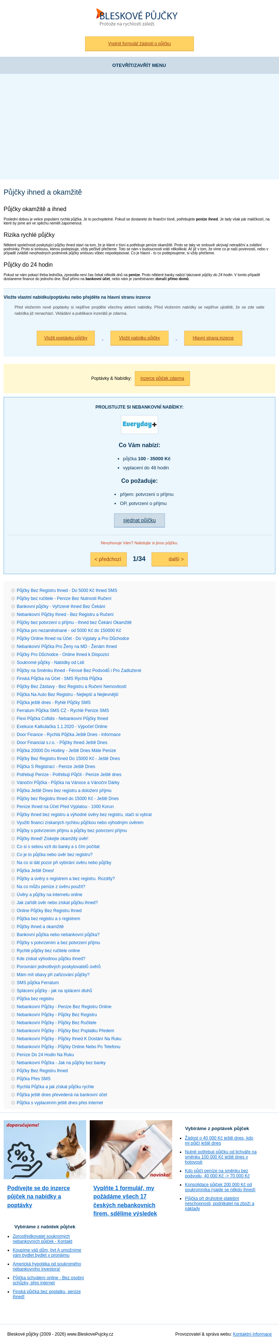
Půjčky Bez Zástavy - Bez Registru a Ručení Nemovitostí (71, 686)
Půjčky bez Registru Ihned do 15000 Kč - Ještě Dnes (68, 798)
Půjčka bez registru (35, 998)
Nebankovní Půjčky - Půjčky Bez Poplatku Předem (65, 1030)
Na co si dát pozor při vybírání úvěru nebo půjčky (64, 862)
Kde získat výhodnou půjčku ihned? (51, 958)
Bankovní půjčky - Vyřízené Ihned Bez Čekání (61, 606)
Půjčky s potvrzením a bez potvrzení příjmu (58, 942)
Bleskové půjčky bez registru (139, 18)
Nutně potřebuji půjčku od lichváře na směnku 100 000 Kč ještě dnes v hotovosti (220, 1157)
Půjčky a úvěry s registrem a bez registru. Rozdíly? (66, 878)
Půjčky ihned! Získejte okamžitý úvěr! (52, 838)
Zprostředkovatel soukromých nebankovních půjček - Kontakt (42, 1239)
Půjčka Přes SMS (33, 1078)
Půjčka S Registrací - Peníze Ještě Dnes (56, 766)
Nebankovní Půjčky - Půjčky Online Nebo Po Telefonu (68, 1046)
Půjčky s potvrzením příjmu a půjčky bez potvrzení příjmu (72, 830)
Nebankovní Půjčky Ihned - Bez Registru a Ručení (65, 614)
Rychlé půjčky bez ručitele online (48, 950)
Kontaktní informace (252, 1334)
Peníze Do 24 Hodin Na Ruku (45, 1054)
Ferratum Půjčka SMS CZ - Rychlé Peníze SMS (63, 710)
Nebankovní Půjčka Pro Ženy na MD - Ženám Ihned (67, 646)
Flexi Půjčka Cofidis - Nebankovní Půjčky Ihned (62, 718)
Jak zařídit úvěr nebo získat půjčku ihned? (57, 902)
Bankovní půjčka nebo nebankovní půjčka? (58, 934)
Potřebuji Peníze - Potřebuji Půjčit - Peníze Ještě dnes (69, 774)
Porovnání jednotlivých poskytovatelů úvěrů (59, 966)
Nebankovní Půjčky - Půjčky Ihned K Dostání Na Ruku (69, 1038)
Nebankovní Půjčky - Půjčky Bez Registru (57, 1014)
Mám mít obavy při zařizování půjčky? (53, 974)
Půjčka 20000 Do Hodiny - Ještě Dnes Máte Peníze (66, 750)
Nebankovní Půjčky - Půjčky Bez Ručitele (56, 1022)
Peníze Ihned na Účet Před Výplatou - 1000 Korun (65, 806)
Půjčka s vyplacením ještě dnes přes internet (60, 1102)
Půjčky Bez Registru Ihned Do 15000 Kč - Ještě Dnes (68, 758)
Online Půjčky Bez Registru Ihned (49, 910)
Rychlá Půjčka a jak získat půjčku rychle (55, 1086)
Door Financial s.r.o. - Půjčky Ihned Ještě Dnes (62, 742)
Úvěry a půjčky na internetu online (49, 894)
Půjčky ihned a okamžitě (40, 926)
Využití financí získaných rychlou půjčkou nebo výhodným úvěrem (80, 822)
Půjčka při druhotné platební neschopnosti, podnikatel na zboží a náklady (219, 1203)
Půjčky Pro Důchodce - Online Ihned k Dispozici (63, 654)
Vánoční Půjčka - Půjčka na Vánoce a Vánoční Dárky (68, 782)
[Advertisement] (139, 128)
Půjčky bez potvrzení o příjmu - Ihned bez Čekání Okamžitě (74, 622)
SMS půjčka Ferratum (38, 982)
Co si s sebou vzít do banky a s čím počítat (58, 846)
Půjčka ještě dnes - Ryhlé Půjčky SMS (53, 702)
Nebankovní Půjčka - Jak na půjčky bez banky (61, 1062)
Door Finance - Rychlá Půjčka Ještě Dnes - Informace (69, 734)
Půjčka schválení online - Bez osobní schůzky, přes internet (48, 1280)
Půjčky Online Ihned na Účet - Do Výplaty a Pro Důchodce (73, 638)
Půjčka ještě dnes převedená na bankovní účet (62, 1094)
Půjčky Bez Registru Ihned (42, 1070)
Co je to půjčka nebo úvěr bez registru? (55, 854)
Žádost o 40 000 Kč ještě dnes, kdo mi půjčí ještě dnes (219, 1141)
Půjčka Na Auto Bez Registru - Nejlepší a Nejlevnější (67, 694)
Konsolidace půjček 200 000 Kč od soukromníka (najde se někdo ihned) (220, 1187)
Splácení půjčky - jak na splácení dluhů (54, 990)
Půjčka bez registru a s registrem (48, 918)
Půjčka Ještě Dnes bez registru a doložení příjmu (64, 790)
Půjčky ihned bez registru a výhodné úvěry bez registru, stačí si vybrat (84, 814)
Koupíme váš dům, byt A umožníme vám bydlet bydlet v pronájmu (47, 1253)
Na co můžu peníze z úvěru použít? (51, 886)
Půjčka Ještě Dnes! (35, 870)
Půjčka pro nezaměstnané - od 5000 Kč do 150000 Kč (69, 630)
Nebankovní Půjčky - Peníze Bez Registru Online (64, 1006)
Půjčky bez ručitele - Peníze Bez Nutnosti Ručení (64, 598)
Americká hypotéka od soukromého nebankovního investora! (47, 1266)
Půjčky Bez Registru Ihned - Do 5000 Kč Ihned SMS (67, 590)
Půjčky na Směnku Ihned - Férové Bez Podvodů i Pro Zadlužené (79, 670)
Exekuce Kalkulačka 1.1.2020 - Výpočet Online (62, 726)
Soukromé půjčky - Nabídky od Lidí (50, 662)
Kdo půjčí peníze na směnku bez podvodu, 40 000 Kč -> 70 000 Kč (217, 1173)
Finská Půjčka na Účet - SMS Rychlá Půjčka (59, 678)
